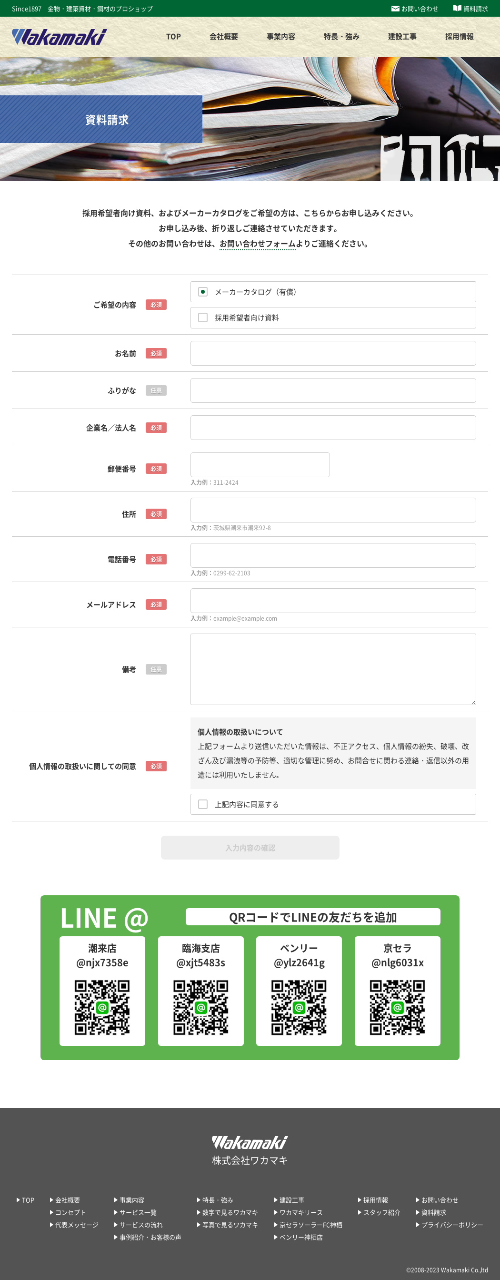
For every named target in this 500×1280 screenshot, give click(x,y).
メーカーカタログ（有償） (257, 292)
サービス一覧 (138, 1212)
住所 (129, 514)
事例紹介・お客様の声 (150, 1236)
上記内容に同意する (247, 804)
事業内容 (132, 1199)
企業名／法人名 (111, 427)
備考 (129, 669)
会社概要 (67, 1199)
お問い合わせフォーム (258, 243)
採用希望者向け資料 (247, 317)
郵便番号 (122, 468)
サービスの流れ (141, 1224)
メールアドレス (111, 604)
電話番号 (122, 559)
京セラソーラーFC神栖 (311, 1224)
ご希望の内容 (114, 304)
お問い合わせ (420, 8)
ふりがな (122, 390)
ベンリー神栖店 (301, 1236)
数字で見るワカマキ (230, 1212)
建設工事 (402, 36)
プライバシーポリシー (452, 1224)
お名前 (125, 353)
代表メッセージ (77, 1224)
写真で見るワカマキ (230, 1224)
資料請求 (475, 8)
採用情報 (375, 1199)
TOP (173, 36)
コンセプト (70, 1212)
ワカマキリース (301, 1212)
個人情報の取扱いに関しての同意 (82, 766)
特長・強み (217, 1199)
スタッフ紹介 (381, 1212)
